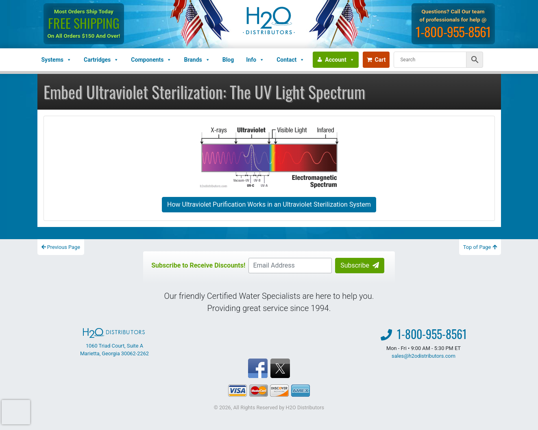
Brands (197, 60)
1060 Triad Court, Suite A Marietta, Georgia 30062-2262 (114, 342)
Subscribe (359, 265)
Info (255, 60)
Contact (291, 60)
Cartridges (101, 60)
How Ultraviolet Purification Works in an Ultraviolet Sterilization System (269, 204)
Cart (376, 59)
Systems (56, 60)
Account (339, 60)
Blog (228, 59)
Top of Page (480, 247)
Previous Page (61, 247)
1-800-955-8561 (453, 31)
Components (151, 60)
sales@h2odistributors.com (423, 356)
